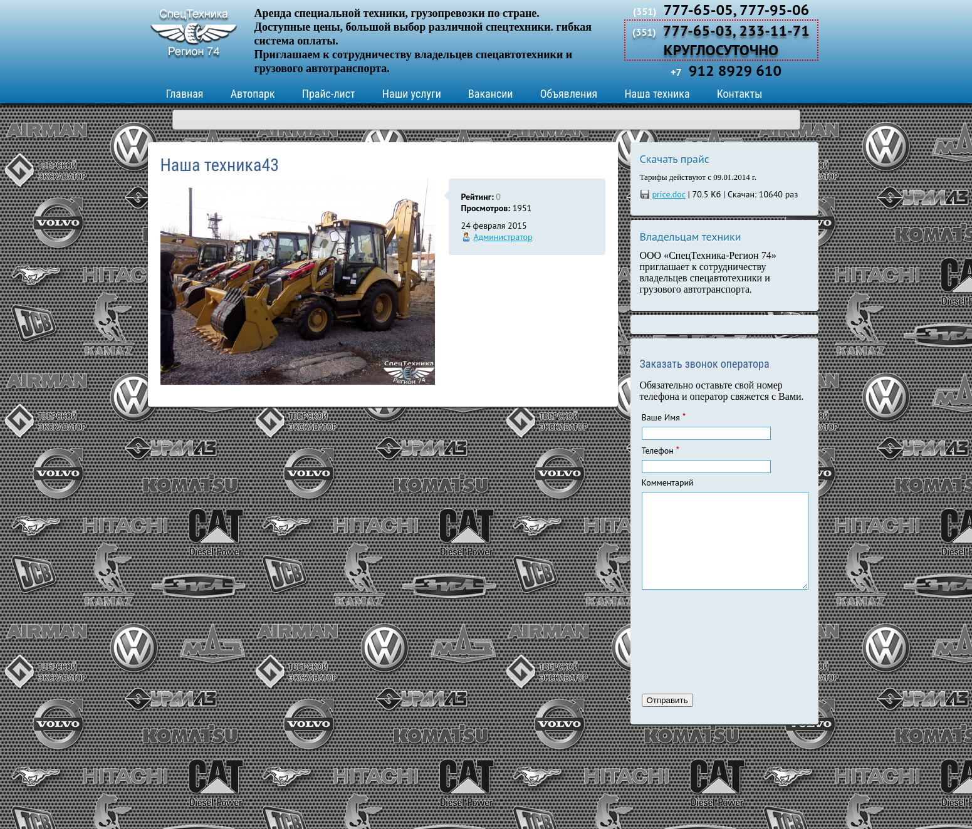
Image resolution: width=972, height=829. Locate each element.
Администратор (503, 236)
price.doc (669, 194)
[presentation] (693, 657)
